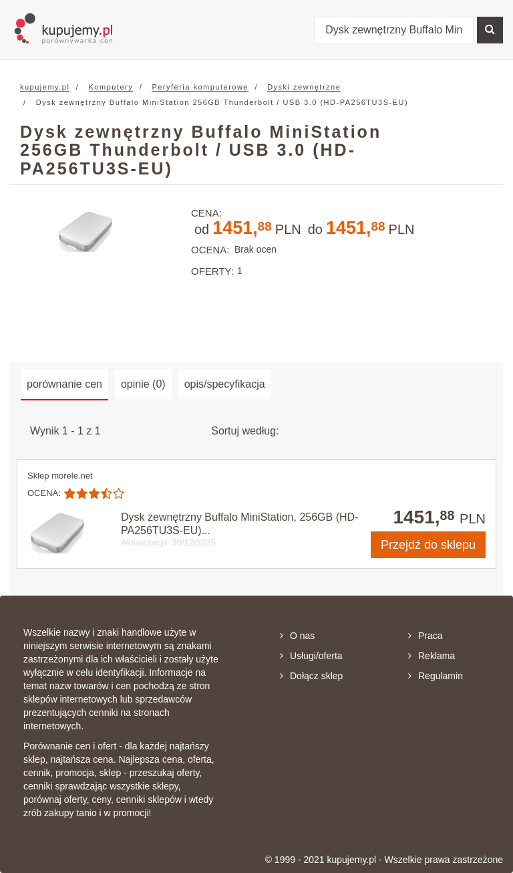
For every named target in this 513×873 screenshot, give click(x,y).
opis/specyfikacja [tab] (224, 384)
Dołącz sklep (311, 675)
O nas (297, 635)
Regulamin (435, 675)
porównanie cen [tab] (64, 384)
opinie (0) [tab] (143, 384)
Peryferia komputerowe (200, 87)
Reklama (431, 655)
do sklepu (428, 544)
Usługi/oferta (311, 655)
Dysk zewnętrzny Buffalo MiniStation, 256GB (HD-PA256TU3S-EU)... (239, 523)
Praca (425, 635)
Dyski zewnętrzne (304, 87)
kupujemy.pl (44, 87)
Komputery (111, 87)
